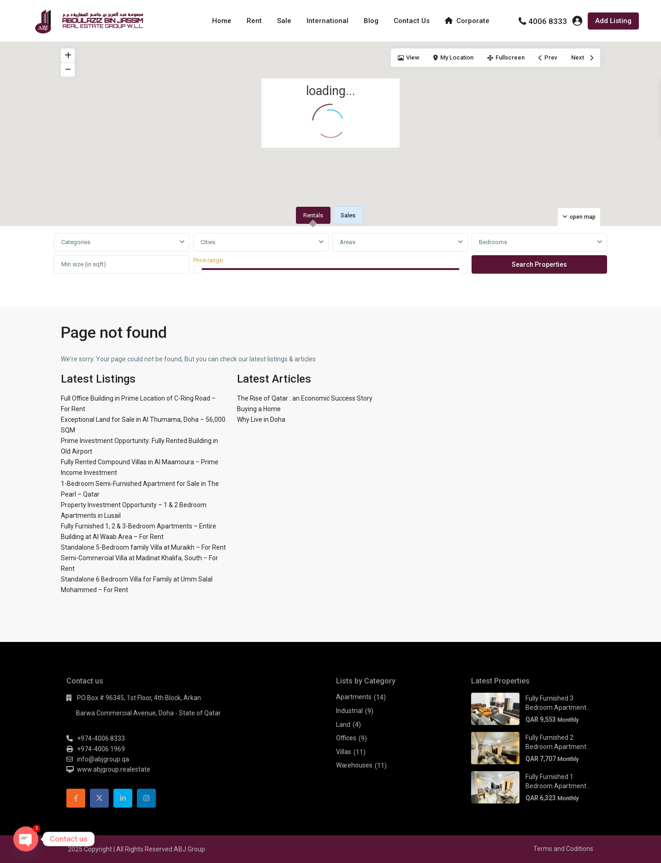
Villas (343, 751)
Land (343, 724)
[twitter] (99, 798)
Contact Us (412, 21)
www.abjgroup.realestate (113, 769)
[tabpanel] (330, 264)
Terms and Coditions (563, 848)
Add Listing (613, 21)
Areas (347, 242)
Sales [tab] (348, 215)
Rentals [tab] (313, 215)
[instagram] (146, 798)
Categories (75, 242)
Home (221, 21)
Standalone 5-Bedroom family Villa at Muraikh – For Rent (143, 547)
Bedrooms (493, 242)
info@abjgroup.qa (103, 759)
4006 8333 (547, 21)
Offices (346, 738)
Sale (284, 21)
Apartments (354, 697)
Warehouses (354, 765)
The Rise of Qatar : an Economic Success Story (304, 398)
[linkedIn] (122, 798)
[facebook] (75, 798)
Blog (371, 21)
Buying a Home (259, 409)
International (327, 21)
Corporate (467, 21)
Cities (208, 242)
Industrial (349, 710)
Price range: (208, 260)
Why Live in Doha (261, 419)
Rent (254, 21)
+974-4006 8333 (101, 738)
